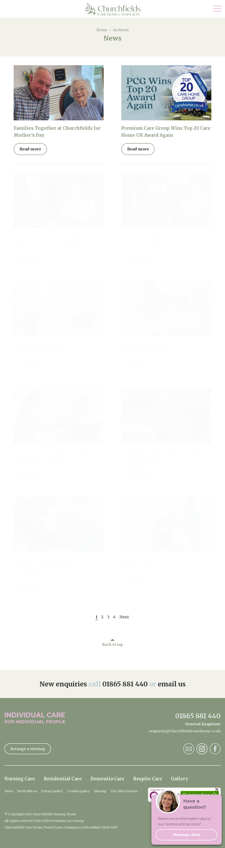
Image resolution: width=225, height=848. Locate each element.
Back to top (112, 644)
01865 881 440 (125, 684)
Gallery (179, 778)
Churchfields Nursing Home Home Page (113, 9)
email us (172, 684)
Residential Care (63, 778)
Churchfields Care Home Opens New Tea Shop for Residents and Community (55, 566)
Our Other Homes (124, 791)
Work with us (27, 791)
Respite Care (147, 778)
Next (124, 616)
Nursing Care (19, 778)
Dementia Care (107, 778)
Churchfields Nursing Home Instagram (201, 748)
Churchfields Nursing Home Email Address (188, 748)
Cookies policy (78, 791)
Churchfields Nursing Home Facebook (215, 748)
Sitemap (100, 791)
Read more (30, 149)
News (8, 791)
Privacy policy (52, 791)
